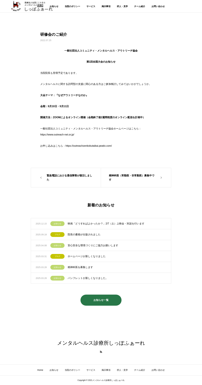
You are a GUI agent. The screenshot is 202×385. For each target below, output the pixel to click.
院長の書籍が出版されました (84, 234)
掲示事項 (106, 6)
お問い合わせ (158, 6)
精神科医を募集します (80, 267)
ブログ (57, 234)
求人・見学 (122, 6)
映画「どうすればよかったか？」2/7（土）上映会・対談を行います (106, 223)
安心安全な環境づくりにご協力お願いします (93, 245)
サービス (90, 6)
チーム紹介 (139, 6)
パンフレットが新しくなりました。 (88, 278)
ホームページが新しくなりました (87, 256)
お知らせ (57, 224)
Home (40, 370)
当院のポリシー (72, 6)
